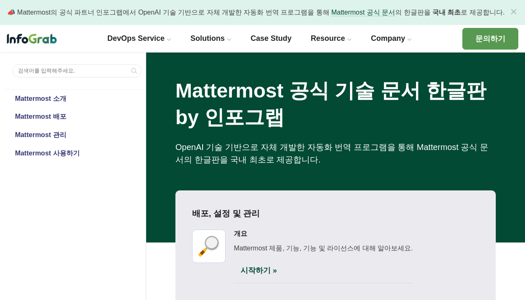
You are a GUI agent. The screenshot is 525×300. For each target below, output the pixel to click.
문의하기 (490, 39)
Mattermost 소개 (40, 98)
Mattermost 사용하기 (47, 153)
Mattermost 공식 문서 (363, 12)
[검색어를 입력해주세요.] (77, 71)
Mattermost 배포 (40, 116)
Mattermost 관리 (40, 134)
